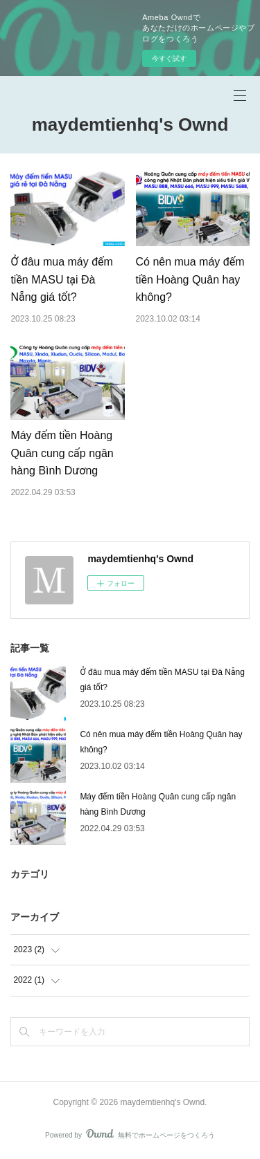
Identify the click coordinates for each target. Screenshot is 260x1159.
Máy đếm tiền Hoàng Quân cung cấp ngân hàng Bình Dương (61, 452)
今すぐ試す (169, 58)
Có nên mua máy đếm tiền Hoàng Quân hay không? (190, 279)
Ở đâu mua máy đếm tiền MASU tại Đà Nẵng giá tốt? (61, 279)
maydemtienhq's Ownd (130, 124)
